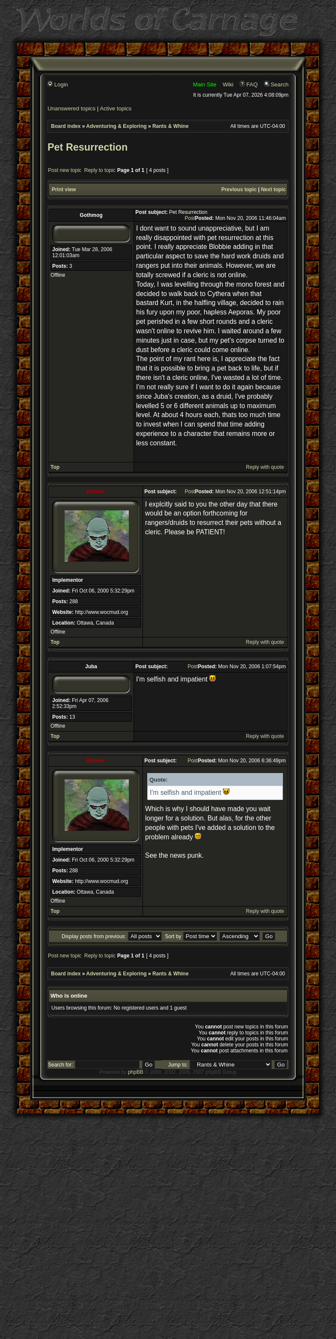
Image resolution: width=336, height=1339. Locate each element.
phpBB (135, 1072)
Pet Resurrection (88, 147)
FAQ (249, 84)
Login (58, 84)
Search (276, 84)
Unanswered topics (71, 108)
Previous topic (239, 190)
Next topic (273, 190)
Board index (65, 126)
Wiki (228, 84)
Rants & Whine (170, 126)
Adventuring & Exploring (116, 126)
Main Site (205, 84)
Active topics (115, 108)
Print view (64, 190)
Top (55, 467)
